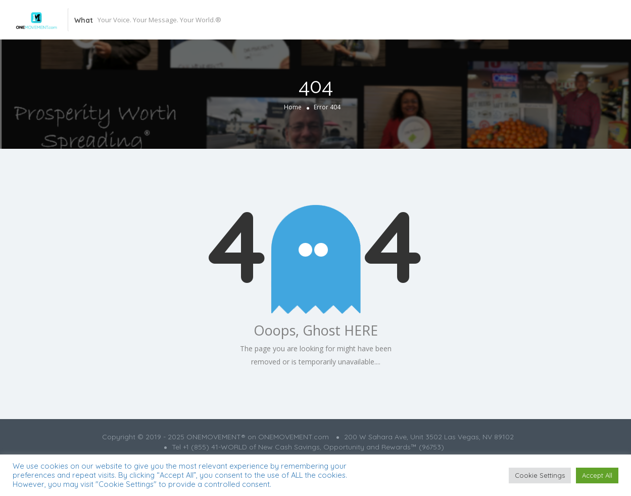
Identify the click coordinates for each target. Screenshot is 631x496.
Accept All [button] (597, 475)
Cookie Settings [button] (540, 475)
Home (293, 107)
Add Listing (561, 19)
